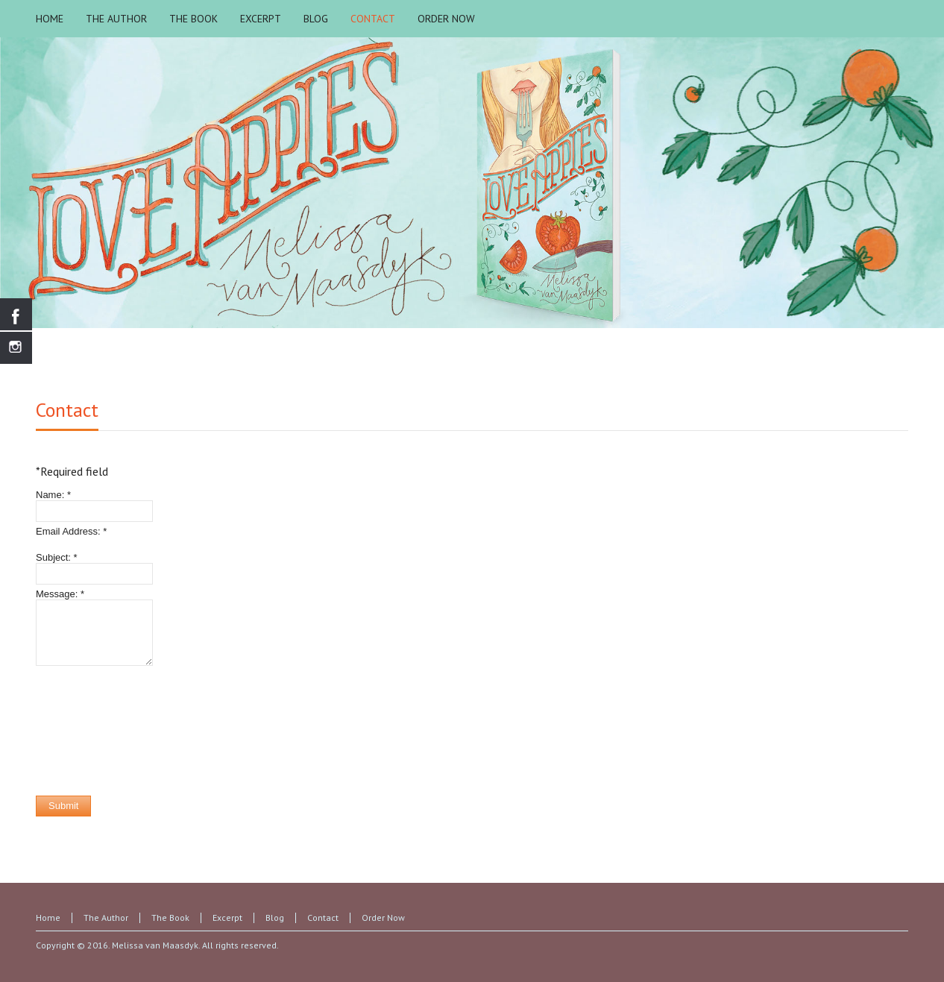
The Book (170, 917)
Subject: (57, 557)
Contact (67, 409)
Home (48, 917)
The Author (106, 917)
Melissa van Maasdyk (155, 945)
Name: (53, 494)
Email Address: (71, 531)
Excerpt (227, 917)
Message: (60, 593)
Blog (274, 917)
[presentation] (97, 730)
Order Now (383, 917)
